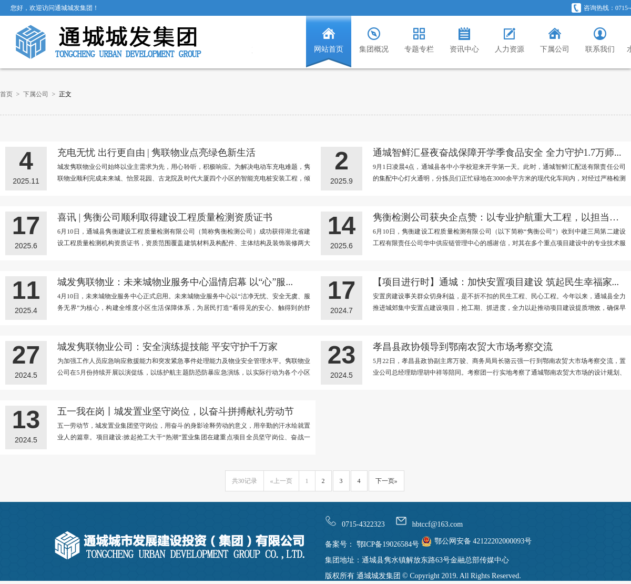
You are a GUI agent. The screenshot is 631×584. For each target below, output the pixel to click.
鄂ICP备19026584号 (386, 544)
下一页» (386, 481)
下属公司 (35, 94)
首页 (6, 94)
